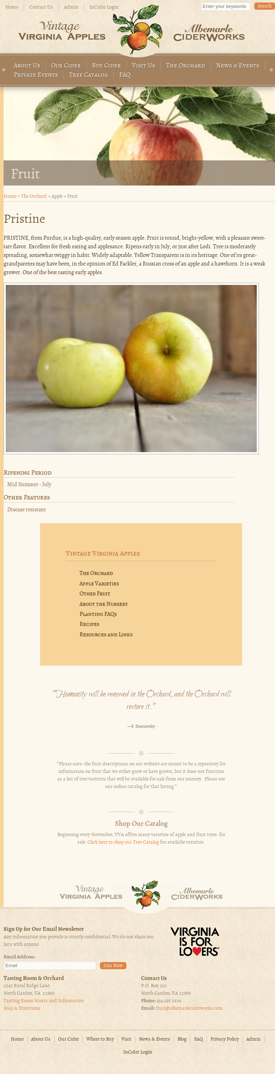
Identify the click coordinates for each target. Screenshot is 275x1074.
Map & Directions (22, 1008)
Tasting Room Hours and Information (44, 1001)
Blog (182, 1039)
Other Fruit (94, 594)
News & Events (237, 65)
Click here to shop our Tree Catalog (123, 842)
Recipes (89, 624)
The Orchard (185, 65)
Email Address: (19, 957)
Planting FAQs (98, 614)
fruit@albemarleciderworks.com (189, 1008)
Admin (71, 7)
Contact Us (41, 7)
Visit (126, 1039)
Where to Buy (100, 1039)
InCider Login (104, 7)
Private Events (36, 75)
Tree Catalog (88, 75)
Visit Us (143, 65)
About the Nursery (103, 604)
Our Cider (66, 65)
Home (11, 7)
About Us (27, 65)
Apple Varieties (99, 584)
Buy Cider (106, 65)
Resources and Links (105, 635)
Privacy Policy (225, 1039)
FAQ (125, 75)
